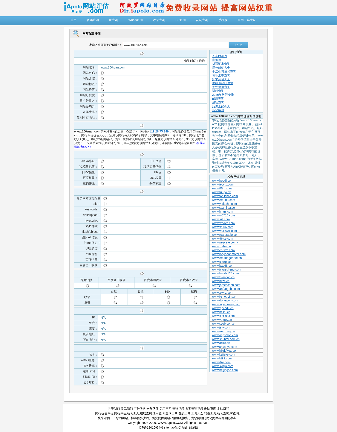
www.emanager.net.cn (227, 258)
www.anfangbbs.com (226, 289)
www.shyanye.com (224, 346)
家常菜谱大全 (221, 79)
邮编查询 (218, 98)
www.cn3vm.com (223, 250)
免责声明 (165, 408)
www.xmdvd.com (223, 223)
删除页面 (210, 408)
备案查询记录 (194, 408)
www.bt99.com (222, 358)
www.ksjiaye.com (223, 354)
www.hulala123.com (225, 273)
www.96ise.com (222, 238)
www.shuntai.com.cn (226, 339)
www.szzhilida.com (224, 207)
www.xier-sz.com (223, 316)
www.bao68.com (223, 265)
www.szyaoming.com (226, 304)
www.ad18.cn (221, 343)
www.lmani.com (222, 211)
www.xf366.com (222, 227)
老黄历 (216, 60)
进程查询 (218, 91)
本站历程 (223, 408)
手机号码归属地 (222, 83)
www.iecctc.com (223, 184)
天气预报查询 (221, 87)
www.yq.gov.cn (222, 319)
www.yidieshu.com (224, 203)
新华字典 (218, 110)
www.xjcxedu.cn (223, 308)
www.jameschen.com (226, 285)
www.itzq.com (221, 362)
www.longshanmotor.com (229, 254)
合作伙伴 (153, 408)
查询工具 (171, 413)
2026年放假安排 (223, 94)
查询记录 (178, 408)
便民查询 (159, 413)
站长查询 (223, 413)
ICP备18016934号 (151, 427)
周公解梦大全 (221, 67)
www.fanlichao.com (225, 196)
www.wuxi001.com (224, 231)
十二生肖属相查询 (224, 71)
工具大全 (197, 413)
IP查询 (234, 413)
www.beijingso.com (225, 370)
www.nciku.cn (221, 312)
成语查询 (218, 102)
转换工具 (210, 413)
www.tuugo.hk (221, 192)
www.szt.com (221, 219)
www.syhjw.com (222, 366)
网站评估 (120, 413)
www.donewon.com (225, 300)
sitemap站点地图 (175, 427)
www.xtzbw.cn (221, 246)
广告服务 (140, 408)
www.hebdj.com (222, 180)
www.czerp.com (222, 261)
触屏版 (193, 427)
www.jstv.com (221, 327)
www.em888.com (223, 200)
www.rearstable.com (225, 234)
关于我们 (114, 408)
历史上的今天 (221, 106)
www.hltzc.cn (221, 281)
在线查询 (146, 413)
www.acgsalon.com (225, 335)
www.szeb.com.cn (224, 323)
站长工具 (133, 413)
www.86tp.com (222, 188)
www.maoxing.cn (223, 331)
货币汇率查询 (221, 63)
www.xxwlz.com (222, 292)
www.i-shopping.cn (224, 296)
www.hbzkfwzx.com (225, 350)
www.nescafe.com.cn (226, 242)
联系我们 (127, 408)
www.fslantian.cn (223, 277)
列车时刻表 (219, 56)
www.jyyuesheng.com (226, 269)
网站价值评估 (104, 413)
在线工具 (184, 413)
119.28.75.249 (159, 131)
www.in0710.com (223, 215)
